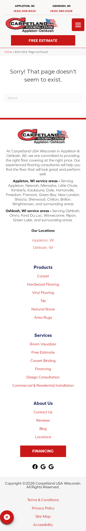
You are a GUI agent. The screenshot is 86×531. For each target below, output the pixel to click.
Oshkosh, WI (43, 247)
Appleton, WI (43, 240)
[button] (43, 40)
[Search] (43, 98)
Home (8, 51)
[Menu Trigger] (78, 24)
